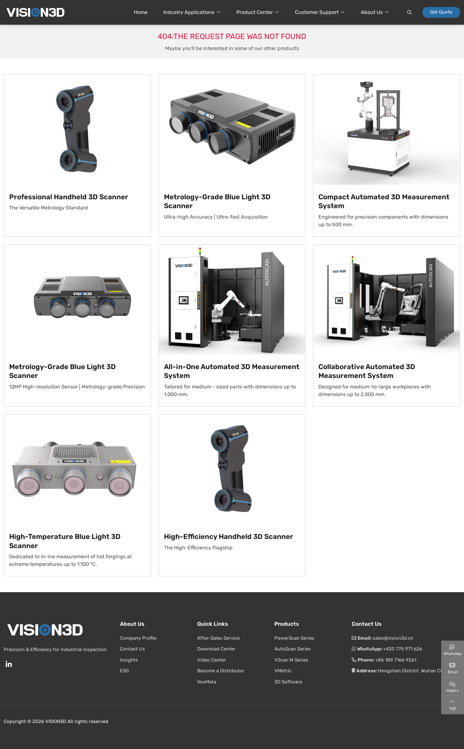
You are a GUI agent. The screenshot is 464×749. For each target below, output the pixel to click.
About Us (372, 12)
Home (140, 12)
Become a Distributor (220, 671)
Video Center (211, 660)
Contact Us (132, 649)
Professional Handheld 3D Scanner (68, 197)
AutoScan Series (292, 649)
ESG (124, 671)
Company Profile (138, 638)
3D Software (288, 682)
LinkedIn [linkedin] (8, 664)
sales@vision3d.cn (393, 638)
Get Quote (441, 12)
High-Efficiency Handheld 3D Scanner (228, 536)
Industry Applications (188, 12)
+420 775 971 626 (402, 649)
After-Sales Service (218, 638)
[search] (409, 12)
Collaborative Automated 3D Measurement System (366, 371)
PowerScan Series (294, 638)
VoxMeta (206, 682)
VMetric (283, 671)
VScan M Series (291, 660)
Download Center (216, 649)
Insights (129, 660)
